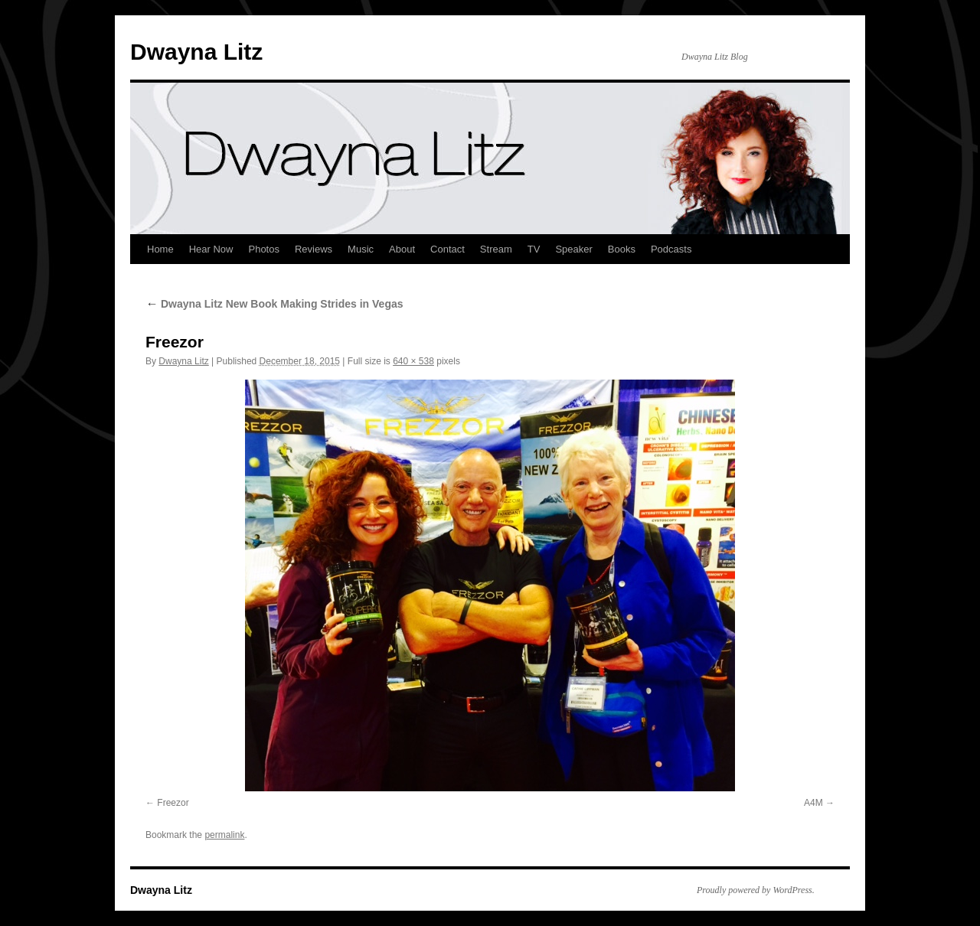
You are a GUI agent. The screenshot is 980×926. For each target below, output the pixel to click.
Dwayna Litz (196, 51)
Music (361, 249)
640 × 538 (413, 361)
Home (160, 249)
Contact (447, 249)
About (402, 249)
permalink (224, 835)
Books (621, 249)
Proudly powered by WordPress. (756, 890)
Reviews (313, 249)
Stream (496, 249)
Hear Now (211, 249)
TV (534, 249)
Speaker (573, 249)
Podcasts (671, 249)
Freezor (172, 802)
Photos (263, 249)
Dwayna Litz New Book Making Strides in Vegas (274, 304)
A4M (813, 802)
